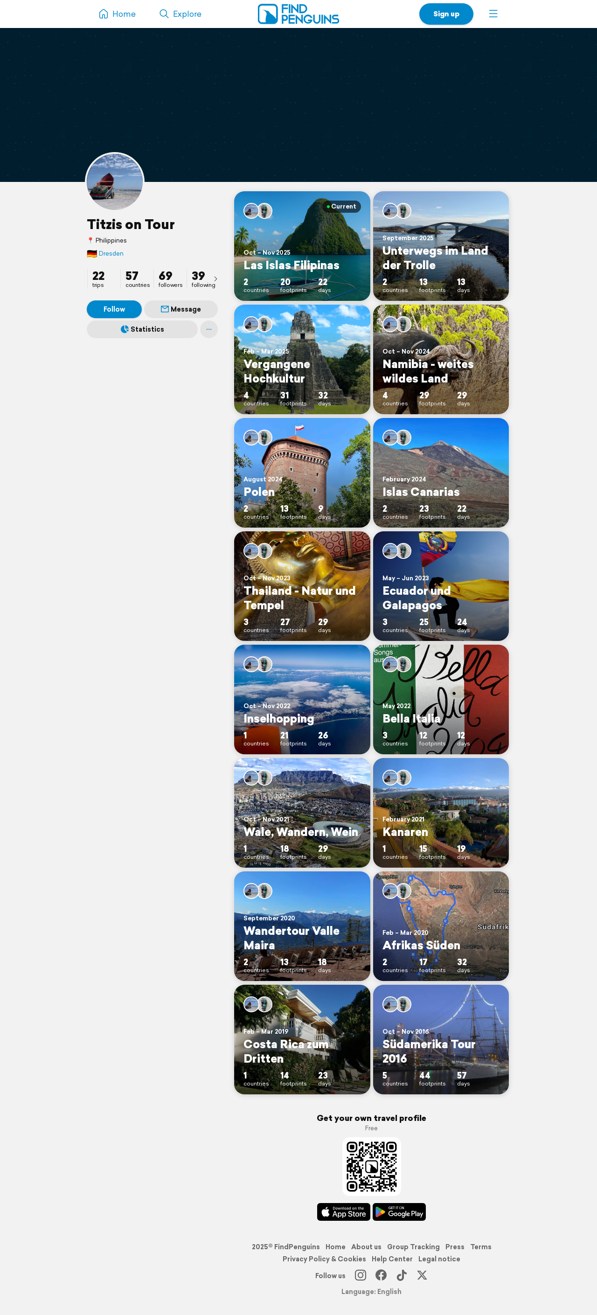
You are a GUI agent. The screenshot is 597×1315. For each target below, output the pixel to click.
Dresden (105, 253)
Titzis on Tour (131, 224)
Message (181, 309)
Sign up (446, 14)
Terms (481, 1247)
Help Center (392, 1259)
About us (366, 1247)
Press (455, 1247)
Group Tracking (413, 1247)
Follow (114, 309)
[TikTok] (401, 1275)
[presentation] (215, 278)
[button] (493, 14)
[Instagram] (360, 1275)
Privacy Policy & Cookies (324, 1259)
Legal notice (439, 1259)
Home (336, 1247)
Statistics (142, 329)
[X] (422, 1275)
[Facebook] (381, 1275)
